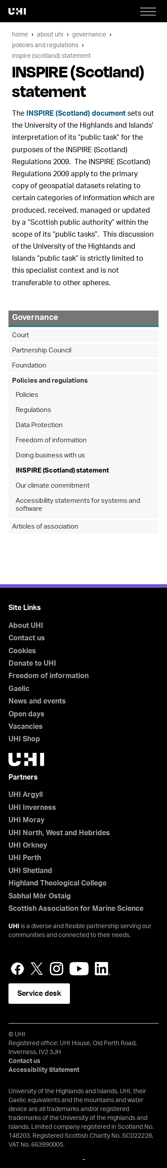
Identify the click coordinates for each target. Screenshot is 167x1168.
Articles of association (45, 526)
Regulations (33, 410)
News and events (37, 701)
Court (20, 335)
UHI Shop (24, 739)
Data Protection (39, 425)
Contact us (26, 638)
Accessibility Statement (43, 1070)
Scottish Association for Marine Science (75, 908)
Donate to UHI (32, 663)
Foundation (29, 365)
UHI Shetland (30, 870)
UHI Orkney (27, 845)
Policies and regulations (45, 45)
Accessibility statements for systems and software (78, 504)
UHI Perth (24, 857)
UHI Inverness (32, 807)
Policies (27, 395)
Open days (26, 714)
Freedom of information (51, 440)
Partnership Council (41, 350)
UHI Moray (26, 820)
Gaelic (18, 688)
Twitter (37, 968)
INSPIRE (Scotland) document (76, 113)
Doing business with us (50, 455)
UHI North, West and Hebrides (59, 833)
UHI (13, 926)
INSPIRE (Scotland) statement (51, 56)
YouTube (79, 968)
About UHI (50, 34)
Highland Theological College (57, 883)
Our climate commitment (53, 485)
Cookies (22, 651)
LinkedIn (102, 968)
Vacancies (25, 726)
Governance (89, 34)
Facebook (17, 968)
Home (20, 34)
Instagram (56, 968)
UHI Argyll (25, 794)
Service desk (39, 993)
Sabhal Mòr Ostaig (39, 896)
